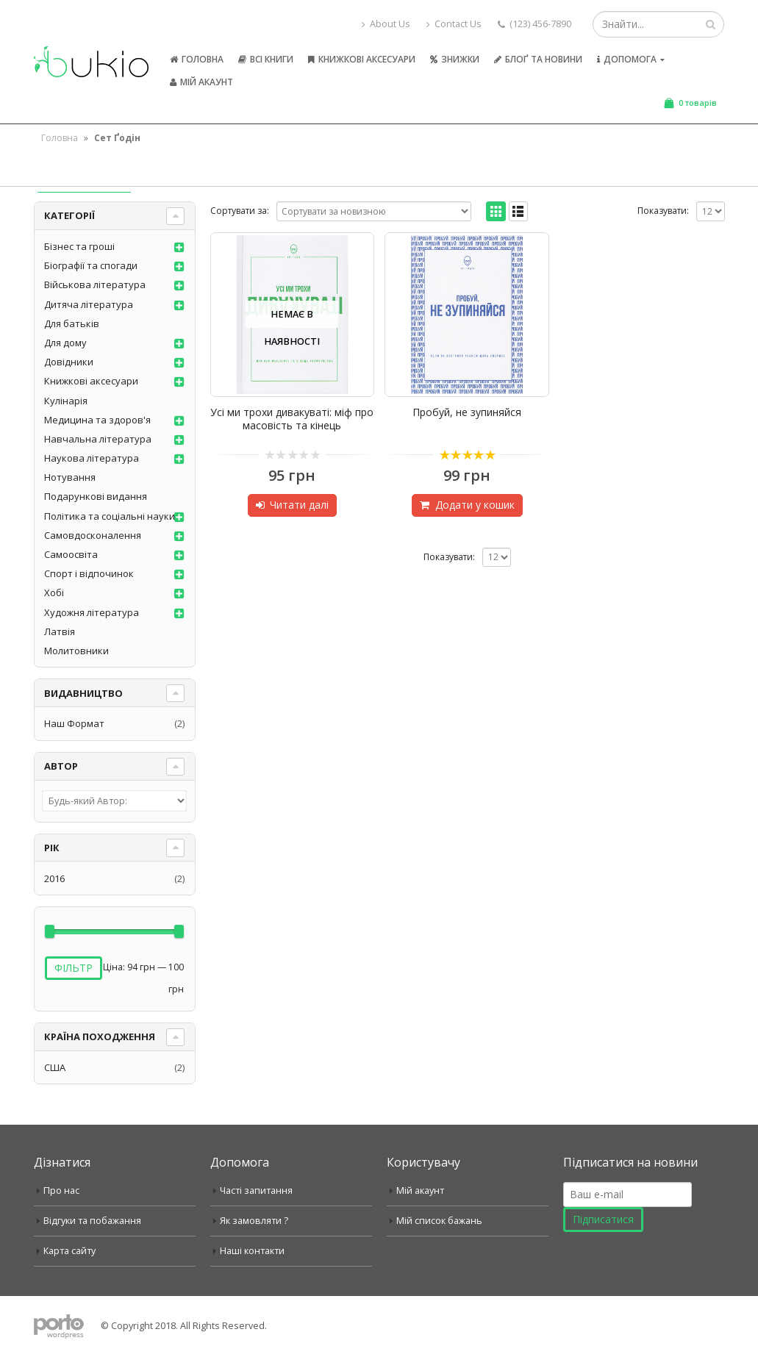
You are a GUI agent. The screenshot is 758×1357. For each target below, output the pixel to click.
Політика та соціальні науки (109, 516)
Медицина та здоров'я (97, 419)
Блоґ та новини (538, 59)
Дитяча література (88, 304)
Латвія (59, 631)
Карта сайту (69, 1251)
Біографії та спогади (90, 265)
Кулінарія (65, 400)
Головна (197, 59)
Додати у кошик (475, 505)
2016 (54, 878)
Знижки (454, 59)
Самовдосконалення (92, 535)
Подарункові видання (95, 496)
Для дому (65, 342)
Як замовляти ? (254, 1220)
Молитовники (76, 650)
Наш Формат (74, 723)
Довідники (68, 361)
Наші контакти (252, 1251)
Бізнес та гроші (79, 246)
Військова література (95, 284)
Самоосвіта (71, 554)
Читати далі (299, 505)
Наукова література (91, 458)
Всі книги (265, 59)
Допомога (627, 59)
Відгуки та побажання (92, 1220)
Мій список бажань (439, 1220)
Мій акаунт (201, 82)
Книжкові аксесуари (361, 59)
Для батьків (71, 323)
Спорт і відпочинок (89, 573)
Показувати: (663, 210)
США (54, 1067)
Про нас (61, 1190)
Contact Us (454, 24)
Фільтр (73, 968)
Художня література (91, 612)
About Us (386, 24)
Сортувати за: (239, 210)
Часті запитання (256, 1190)
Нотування (70, 477)
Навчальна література (97, 438)
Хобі (54, 592)
